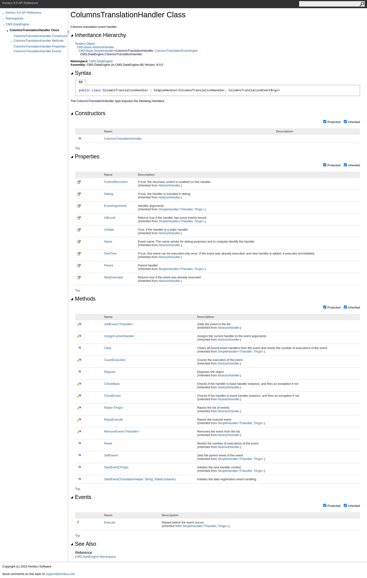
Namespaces (14, 18)
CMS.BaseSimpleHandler (96, 50)
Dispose (109, 372)
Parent (108, 265)
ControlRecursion (116, 182)
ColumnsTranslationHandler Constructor (41, 36)
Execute (109, 522)
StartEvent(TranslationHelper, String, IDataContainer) (140, 479)
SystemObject (85, 43)
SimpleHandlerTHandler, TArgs (181, 209)
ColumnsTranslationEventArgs (175, 50)
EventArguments (115, 205)
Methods (82, 299)
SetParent (111, 455)
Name (108, 241)
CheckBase (112, 383)
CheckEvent (112, 395)
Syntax (80, 73)
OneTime (110, 253)
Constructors (87, 113)
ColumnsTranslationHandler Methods (39, 40)
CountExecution (115, 360)
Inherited (354, 122)
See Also (83, 544)
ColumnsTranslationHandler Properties (40, 46)
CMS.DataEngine (17, 24)
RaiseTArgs (113, 407)
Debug (108, 194)
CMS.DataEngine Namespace (95, 556)
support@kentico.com (60, 574)
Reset (108, 443)
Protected (334, 122)
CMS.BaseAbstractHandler (95, 47)
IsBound (109, 217)
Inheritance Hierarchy (98, 35)
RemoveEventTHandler (121, 431)
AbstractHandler (169, 185)
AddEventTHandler (118, 324)
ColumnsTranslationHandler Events (37, 51)
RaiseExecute (113, 419)
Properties (84, 156)
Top (77, 148)
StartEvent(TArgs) (116, 467)
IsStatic (109, 229)
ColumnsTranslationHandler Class (34, 30)
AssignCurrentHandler (119, 336)
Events (80, 497)
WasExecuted (113, 277)
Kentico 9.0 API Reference (23, 12)
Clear (107, 348)
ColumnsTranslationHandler (123, 138)
